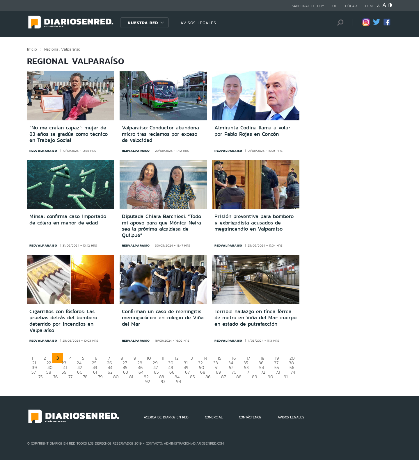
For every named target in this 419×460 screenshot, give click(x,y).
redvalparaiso (43, 150)
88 (239, 377)
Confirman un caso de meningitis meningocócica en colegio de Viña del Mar (163, 318)
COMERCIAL (214, 417)
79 (100, 377)
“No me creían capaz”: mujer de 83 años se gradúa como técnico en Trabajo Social (68, 134)
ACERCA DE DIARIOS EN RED (166, 417)
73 (278, 372)
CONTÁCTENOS (250, 417)
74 (293, 372)
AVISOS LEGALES (198, 23)
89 (254, 377)
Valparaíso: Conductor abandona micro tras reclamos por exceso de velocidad (160, 134)
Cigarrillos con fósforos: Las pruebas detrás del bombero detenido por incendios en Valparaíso (63, 321)
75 (40, 377)
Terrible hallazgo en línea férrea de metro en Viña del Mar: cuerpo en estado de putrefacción (255, 318)
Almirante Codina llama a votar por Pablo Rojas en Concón (252, 131)
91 (286, 377)
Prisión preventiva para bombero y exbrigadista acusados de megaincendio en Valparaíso (254, 223)
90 (270, 377)
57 (33, 372)
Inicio (32, 49)
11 (162, 358)
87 (223, 377)
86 (208, 377)
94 (178, 381)
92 (147, 381)
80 (116, 377)
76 (55, 377)
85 (192, 377)
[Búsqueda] (339, 22)
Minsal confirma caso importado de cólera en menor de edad (67, 220)
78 (85, 377)
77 (70, 377)
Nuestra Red (143, 22)
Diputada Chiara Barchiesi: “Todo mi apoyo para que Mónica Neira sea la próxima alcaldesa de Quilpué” (161, 226)
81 (131, 377)
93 (163, 381)
